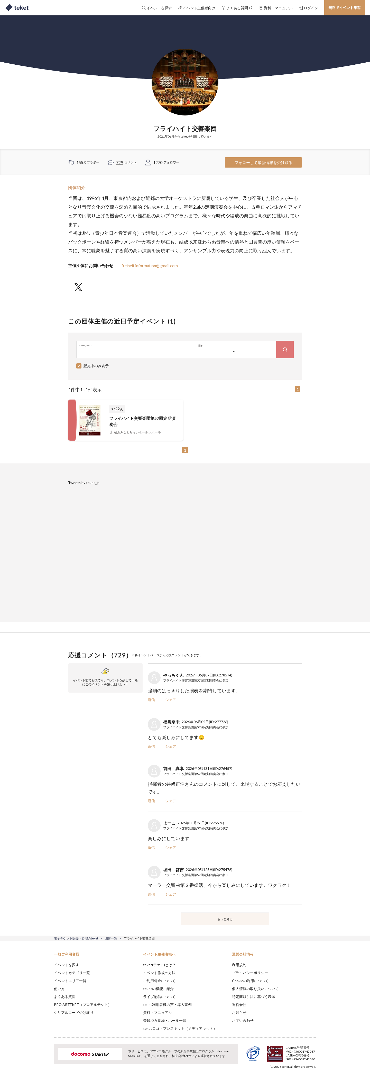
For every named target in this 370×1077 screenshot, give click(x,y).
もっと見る (225, 919)
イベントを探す (66, 965)
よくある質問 (65, 996)
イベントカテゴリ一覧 (72, 973)
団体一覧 (111, 938)
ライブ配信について (159, 996)
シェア (170, 699)
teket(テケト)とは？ (159, 965)
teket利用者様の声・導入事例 (167, 1004)
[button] (46, 1058)
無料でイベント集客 (344, 7)
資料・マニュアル (157, 1012)
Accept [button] (313, 1051)
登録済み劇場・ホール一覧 (164, 1020)
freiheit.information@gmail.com (150, 265)
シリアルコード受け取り (74, 1012)
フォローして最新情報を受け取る (263, 162)
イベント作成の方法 (159, 973)
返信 (151, 699)
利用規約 (239, 965)
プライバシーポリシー (250, 973)
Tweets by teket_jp (83, 482)
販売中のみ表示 (96, 366)
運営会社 (239, 1004)
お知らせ (239, 1012)
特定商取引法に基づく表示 (253, 996)
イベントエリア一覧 (70, 980)
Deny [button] (287, 1052)
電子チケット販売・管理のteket (76, 938)
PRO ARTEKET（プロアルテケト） (83, 1004)
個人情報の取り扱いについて (255, 988)
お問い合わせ (243, 1020)
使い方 (59, 988)
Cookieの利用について (250, 980)
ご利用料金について (159, 980)
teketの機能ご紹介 (158, 988)
